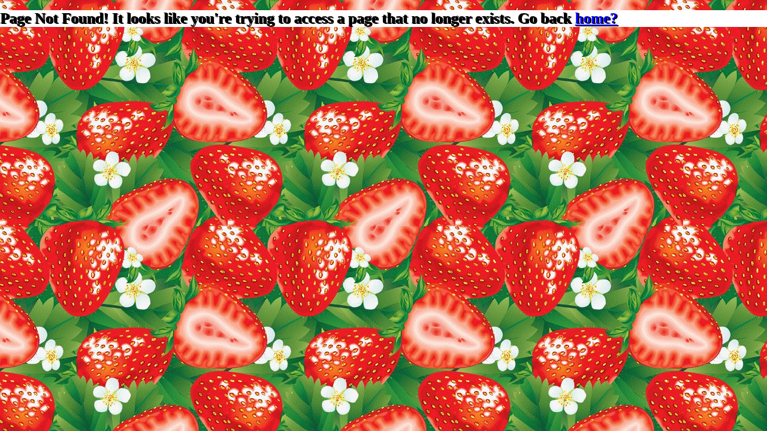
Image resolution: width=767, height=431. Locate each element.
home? (596, 18)
